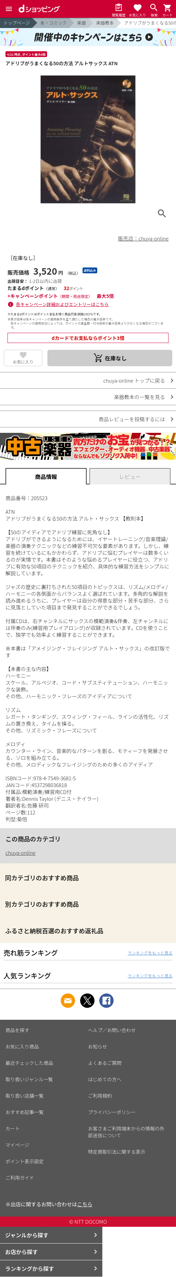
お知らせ (97, 1046)
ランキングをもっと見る (150, 953)
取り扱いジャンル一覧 (29, 1079)
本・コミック (53, 22)
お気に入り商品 (22, 1046)
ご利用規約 (100, 1095)
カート (12, 1128)
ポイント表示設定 (24, 1161)
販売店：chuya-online (143, 238)
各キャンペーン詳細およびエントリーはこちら (62, 304)
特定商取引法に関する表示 (116, 1151)
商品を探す (17, 1030)
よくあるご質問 (104, 1062)
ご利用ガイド (19, 1177)
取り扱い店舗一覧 (24, 1095)
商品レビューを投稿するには (132, 419)
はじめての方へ (104, 1079)
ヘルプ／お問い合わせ (112, 1030)
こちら (84, 1204)
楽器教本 (105, 22)
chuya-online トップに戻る (134, 380)
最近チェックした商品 (29, 1062)
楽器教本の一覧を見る (139, 396)
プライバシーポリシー (112, 1112)
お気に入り (23, 362)
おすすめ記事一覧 (24, 1112)
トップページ (16, 22)
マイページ (17, 1144)
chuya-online (20, 852)
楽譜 (81, 22)
